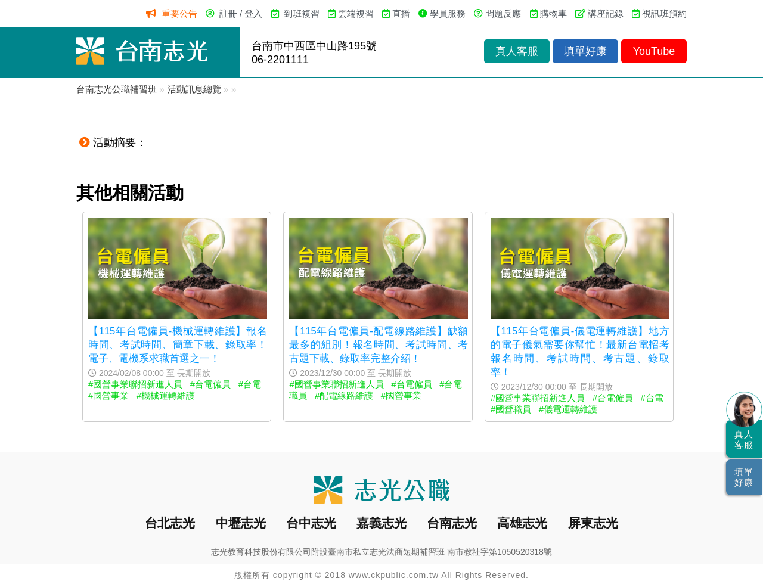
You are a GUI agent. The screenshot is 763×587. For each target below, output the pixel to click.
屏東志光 (593, 523)
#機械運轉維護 (166, 395)
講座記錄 (606, 13)
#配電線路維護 (344, 395)
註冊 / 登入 (241, 13)
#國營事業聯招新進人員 (135, 384)
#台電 (249, 384)
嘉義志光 (381, 523)
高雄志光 (522, 523)
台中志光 (311, 523)
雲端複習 (356, 13)
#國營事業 (108, 395)
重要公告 (179, 13)
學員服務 (448, 13)
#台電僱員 (210, 384)
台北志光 (170, 523)
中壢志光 (241, 523)
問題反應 (503, 13)
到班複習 (302, 13)
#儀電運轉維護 (568, 409)
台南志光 (452, 523)
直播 (401, 13)
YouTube (654, 51)
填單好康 (585, 51)
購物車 (553, 13)
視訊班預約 (664, 13)
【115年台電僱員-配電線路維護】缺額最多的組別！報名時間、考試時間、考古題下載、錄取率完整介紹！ (378, 344)
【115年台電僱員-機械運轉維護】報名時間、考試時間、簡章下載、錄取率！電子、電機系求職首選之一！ (177, 344)
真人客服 (516, 51)
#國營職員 (511, 409)
